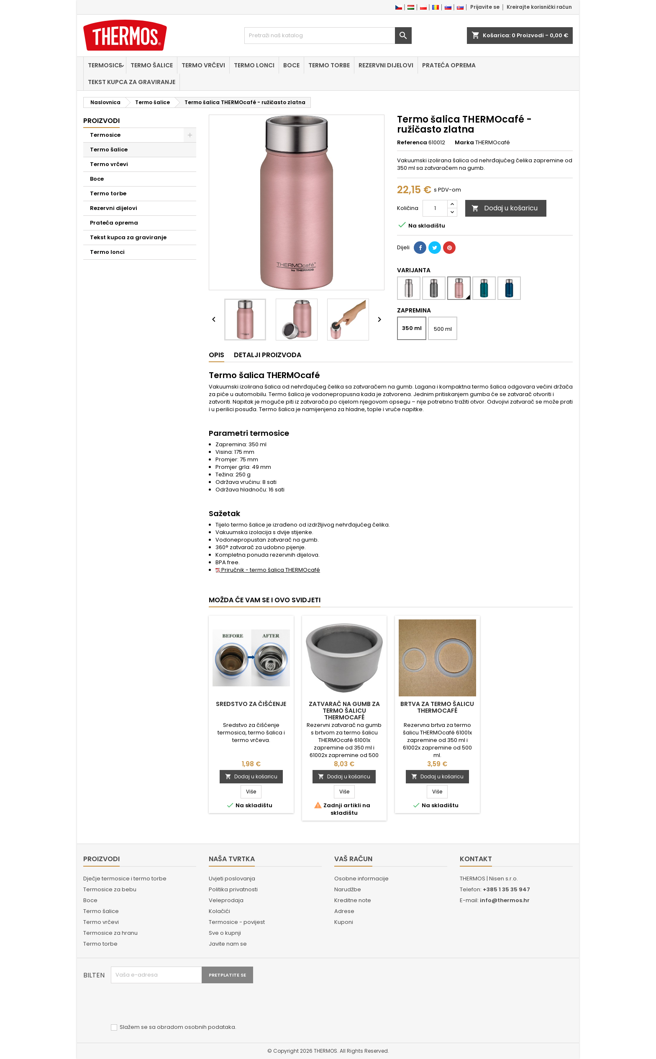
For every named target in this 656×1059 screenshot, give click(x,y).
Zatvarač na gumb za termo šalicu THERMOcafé (344, 710)
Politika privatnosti (233, 889)
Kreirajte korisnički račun (539, 6)
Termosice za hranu (110, 933)
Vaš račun (353, 859)
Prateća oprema (449, 65)
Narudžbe (347, 889)
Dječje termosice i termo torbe (125, 878)
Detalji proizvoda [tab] (267, 355)
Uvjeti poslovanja (232, 878)
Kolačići (219, 911)
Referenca (412, 142)
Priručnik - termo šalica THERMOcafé (267, 570)
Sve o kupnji (225, 933)
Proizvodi (101, 120)
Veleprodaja (226, 900)
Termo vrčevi (203, 65)
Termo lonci (254, 65)
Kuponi (343, 922)
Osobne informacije (361, 878)
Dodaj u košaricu (505, 208)
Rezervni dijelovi (386, 65)
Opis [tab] (216, 355)
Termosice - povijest (237, 922)
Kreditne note (352, 900)
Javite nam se (228, 944)
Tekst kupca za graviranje (131, 82)
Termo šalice (152, 65)
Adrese (344, 911)
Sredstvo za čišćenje (251, 704)
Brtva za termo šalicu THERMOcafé (437, 707)
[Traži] (328, 35)
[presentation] (174, 1003)
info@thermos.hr (505, 900)
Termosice (105, 65)
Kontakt (476, 859)
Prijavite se (485, 6)
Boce (291, 65)
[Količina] (435, 208)
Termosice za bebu (109, 889)
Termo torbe (329, 65)
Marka (464, 142)
